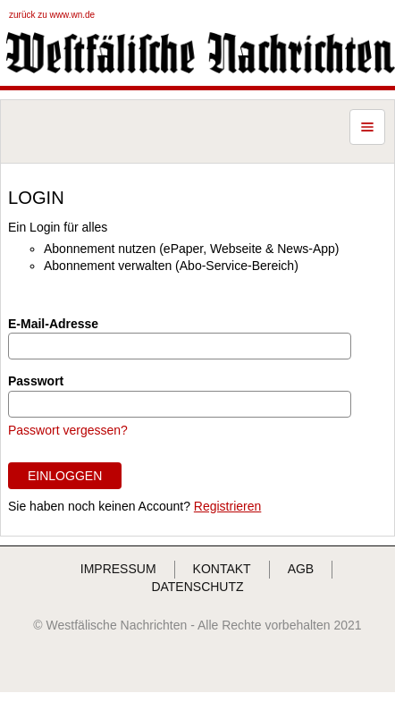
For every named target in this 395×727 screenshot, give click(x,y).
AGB (301, 569)
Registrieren (227, 506)
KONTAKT (222, 569)
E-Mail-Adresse (53, 324)
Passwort (35, 381)
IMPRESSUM (118, 569)
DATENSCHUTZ (197, 586)
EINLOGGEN (65, 476)
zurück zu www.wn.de (52, 15)
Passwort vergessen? (68, 430)
